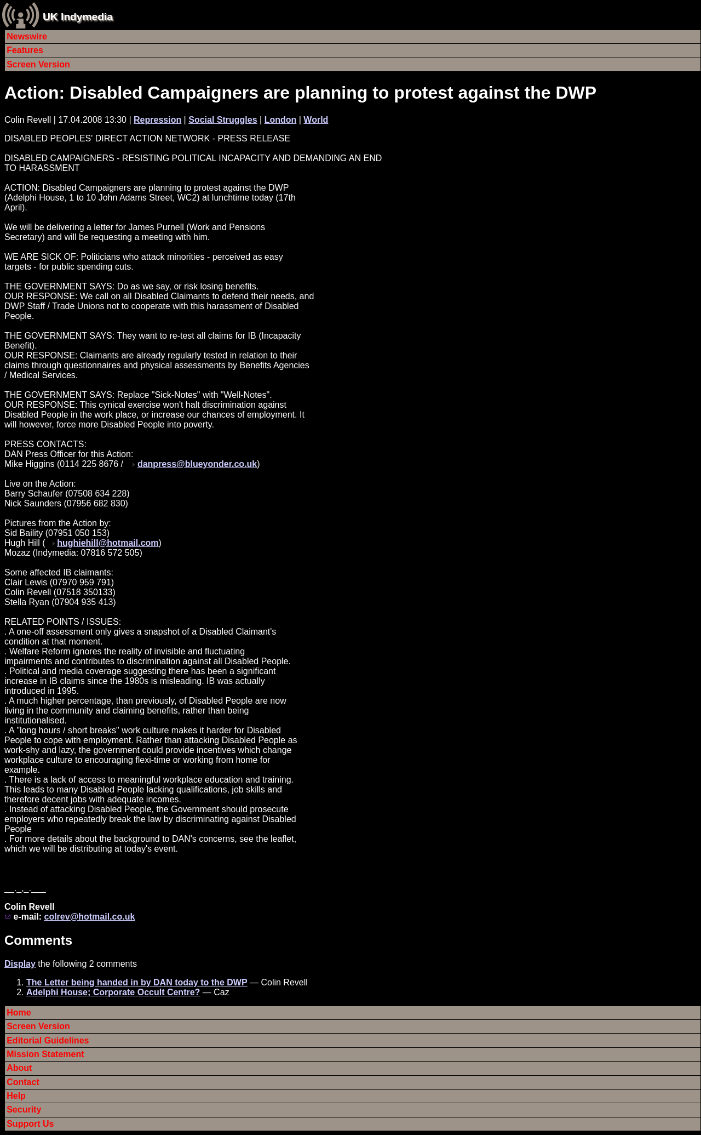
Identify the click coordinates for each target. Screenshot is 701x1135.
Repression (157, 119)
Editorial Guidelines (48, 1040)
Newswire (27, 36)
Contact (23, 1082)
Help (16, 1095)
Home (19, 1012)
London (281, 119)
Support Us (30, 1123)
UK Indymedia (78, 16)
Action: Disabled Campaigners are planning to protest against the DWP (300, 92)
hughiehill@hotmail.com (107, 542)
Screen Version (38, 64)
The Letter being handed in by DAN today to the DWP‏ (137, 982)
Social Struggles (222, 119)
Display (20, 963)
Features (25, 50)
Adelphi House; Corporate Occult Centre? (113, 992)
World (315, 119)
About (19, 1068)
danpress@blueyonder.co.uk (197, 464)
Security (24, 1109)
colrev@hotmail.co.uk (89, 916)
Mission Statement (45, 1054)
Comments (38, 940)
